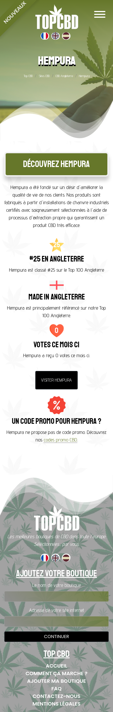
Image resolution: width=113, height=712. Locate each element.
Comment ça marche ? (57, 673)
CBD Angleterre (64, 76)
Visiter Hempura (56, 380)
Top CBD (28, 76)
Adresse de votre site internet (56, 610)
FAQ (56, 688)
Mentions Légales (56, 703)
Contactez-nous (57, 696)
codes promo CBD (60, 440)
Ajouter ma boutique (56, 680)
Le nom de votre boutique (56, 585)
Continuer (56, 636)
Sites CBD (44, 76)
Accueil (56, 665)
